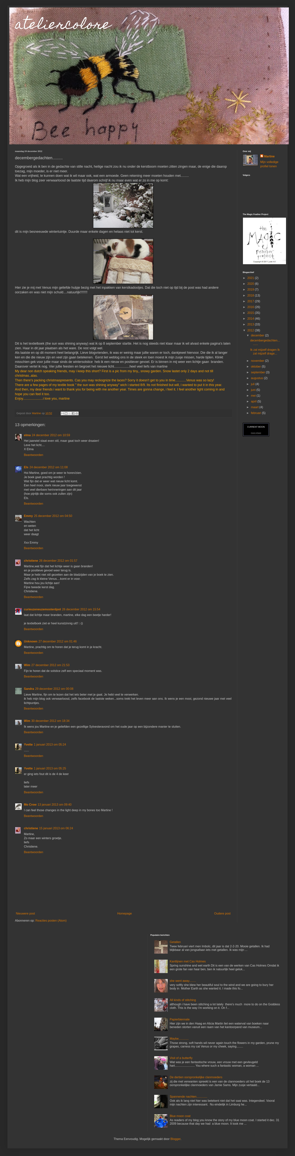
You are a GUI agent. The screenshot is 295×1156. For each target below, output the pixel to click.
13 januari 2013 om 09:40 (55, 804)
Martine (269, 156)
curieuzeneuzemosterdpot (42, 609)
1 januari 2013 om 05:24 (50, 744)
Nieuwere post (25, 913)
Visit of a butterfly (181, 1058)
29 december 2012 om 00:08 (54, 688)
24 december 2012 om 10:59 (51, 435)
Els (26, 467)
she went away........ (183, 980)
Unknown (30, 641)
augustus (257, 378)
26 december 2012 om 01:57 (58, 560)
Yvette (28, 744)
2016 (251, 307)
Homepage (124, 913)
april (254, 401)
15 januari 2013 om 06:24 (56, 828)
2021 (251, 278)
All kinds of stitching (183, 1000)
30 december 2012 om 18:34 (50, 720)
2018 (251, 295)
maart (255, 407)
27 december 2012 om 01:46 (57, 641)
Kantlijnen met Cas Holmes (188, 961)
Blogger (175, 1139)
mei (254, 395)
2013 (251, 324)
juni (253, 389)
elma (27, 435)
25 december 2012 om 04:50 (53, 515)
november (258, 360)
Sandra (29, 688)
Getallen (175, 942)
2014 (251, 318)
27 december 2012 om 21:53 (50, 665)
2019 (251, 289)
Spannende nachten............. (188, 1096)
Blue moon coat (180, 1116)
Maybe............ (179, 1038)
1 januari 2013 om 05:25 (50, 768)
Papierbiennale (180, 1019)
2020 (251, 283)
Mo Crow (30, 804)
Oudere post (222, 913)
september (258, 372)
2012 (251, 330)
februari (256, 413)
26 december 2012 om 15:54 (81, 609)
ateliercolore (63, 26)
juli (253, 384)
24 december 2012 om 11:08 (49, 467)
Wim (27, 665)
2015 (251, 312)
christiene (31, 560)
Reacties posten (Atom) (50, 920)
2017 (251, 301)
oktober (256, 366)
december (258, 335)
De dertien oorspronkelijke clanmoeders (196, 1077)
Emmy (28, 515)
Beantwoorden (33, 455)
